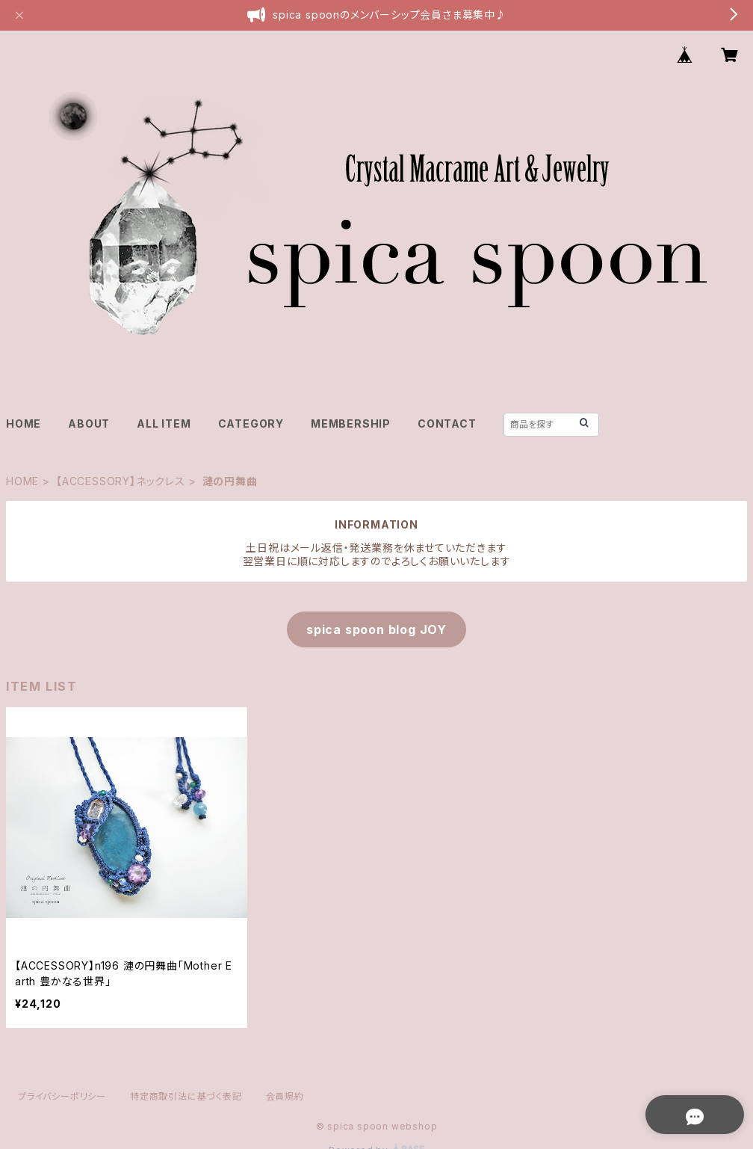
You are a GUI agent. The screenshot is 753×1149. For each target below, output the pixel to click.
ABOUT (89, 423)
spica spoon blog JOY (376, 629)
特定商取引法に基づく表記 (186, 1096)
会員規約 (285, 1096)
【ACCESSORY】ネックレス (120, 481)
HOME (23, 423)
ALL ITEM (163, 423)
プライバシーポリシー (62, 1096)
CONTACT (447, 423)
